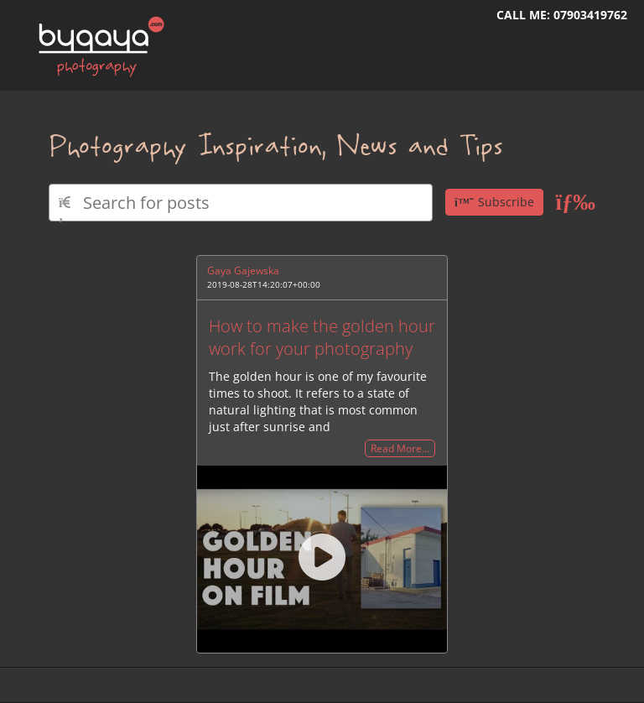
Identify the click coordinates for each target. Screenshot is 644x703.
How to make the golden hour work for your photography (322, 337)
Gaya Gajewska (243, 270)
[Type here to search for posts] (241, 202)
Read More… (400, 448)
